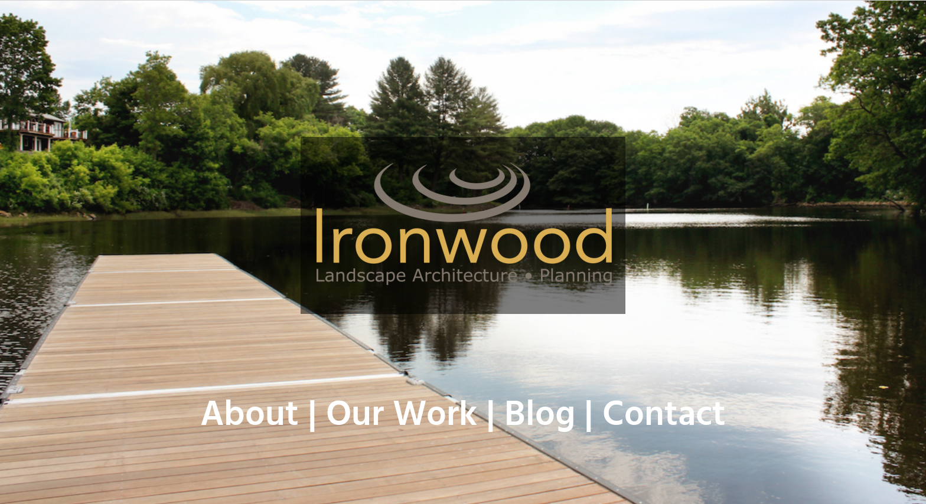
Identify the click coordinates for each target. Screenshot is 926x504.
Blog (539, 416)
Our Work (401, 416)
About (249, 416)
